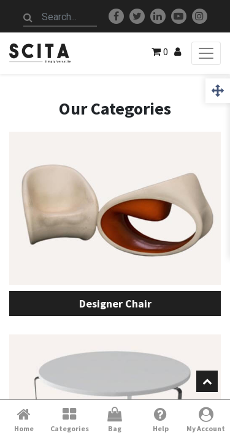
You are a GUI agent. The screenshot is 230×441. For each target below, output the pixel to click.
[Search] (28, 17)
